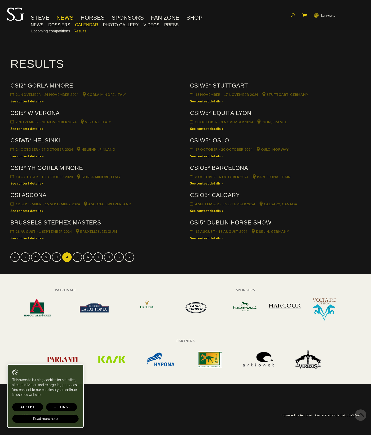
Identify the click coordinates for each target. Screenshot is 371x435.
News (65, 18)
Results (80, 31)
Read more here (45, 419)
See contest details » (27, 101)
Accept (27, 407)
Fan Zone (165, 18)
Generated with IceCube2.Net (338, 415)
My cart (304, 15)
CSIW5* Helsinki (35, 140)
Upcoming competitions (50, 31)
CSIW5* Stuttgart (219, 85)
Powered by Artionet (297, 415)
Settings (62, 407)
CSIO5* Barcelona (219, 168)
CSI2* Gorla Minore (41, 85)
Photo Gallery (121, 24)
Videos (151, 24)
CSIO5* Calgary (215, 195)
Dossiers (59, 24)
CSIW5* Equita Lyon (220, 113)
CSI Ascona (28, 195)
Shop (194, 18)
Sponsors (128, 18)
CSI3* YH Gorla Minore (46, 168)
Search (292, 15)
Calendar (86, 24)
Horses (93, 18)
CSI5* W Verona (35, 113)
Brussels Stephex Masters (55, 222)
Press (171, 24)
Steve (40, 18)
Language (325, 15)
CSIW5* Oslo (209, 140)
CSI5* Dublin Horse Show (230, 222)
